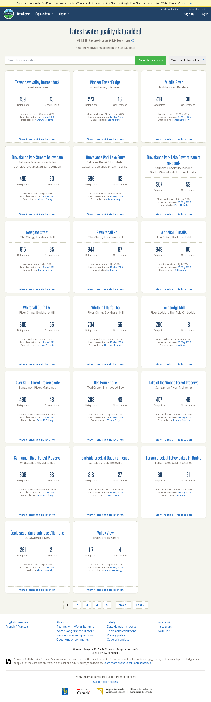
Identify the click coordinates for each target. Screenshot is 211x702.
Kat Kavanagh (45, 270)
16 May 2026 (48, 417)
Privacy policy (116, 635)
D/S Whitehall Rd (105, 232)
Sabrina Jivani (113, 119)
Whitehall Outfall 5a (105, 307)
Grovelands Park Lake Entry (105, 157)
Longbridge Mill (174, 307)
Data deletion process (121, 627)
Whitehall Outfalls (174, 232)
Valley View (105, 532)
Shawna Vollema (45, 119)
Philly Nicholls (181, 205)
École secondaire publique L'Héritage (37, 532)
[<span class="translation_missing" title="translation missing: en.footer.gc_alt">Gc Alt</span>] (83, 691)
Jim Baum (181, 495)
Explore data (44, 13)
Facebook (164, 622)
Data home (23, 13)
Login (204, 14)
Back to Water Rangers (171, 9)
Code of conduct (118, 639)
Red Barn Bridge (105, 382)
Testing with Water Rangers (75, 627)
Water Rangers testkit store (75, 631)
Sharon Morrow (181, 119)
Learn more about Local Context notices (127, 663)
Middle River (174, 82)
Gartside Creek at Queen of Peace (105, 457)
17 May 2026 (48, 117)
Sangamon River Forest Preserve (37, 457)
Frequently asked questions (74, 635)
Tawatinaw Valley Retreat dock (37, 82)
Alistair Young (45, 199)
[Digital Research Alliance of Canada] (124, 691)
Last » (140, 605)
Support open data (198, 9)
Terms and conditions (121, 631)
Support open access (105, 681)
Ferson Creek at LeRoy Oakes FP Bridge (173, 457)
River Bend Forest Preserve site (37, 382)
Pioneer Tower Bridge (105, 82)
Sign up (189, 14)
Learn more (187, 3)
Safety (111, 622)
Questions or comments (72, 639)
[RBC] (65, 691)
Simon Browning (113, 570)
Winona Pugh (113, 420)
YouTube (164, 631)
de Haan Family (45, 570)
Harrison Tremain (45, 345)
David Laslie (113, 495)
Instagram (165, 627)
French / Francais (17, 627)
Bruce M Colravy (45, 420)
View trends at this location (37, 139)
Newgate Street (37, 232)
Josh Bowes (181, 345)
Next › (123, 605)
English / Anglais (17, 622)
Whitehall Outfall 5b (37, 307)
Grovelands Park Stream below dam (37, 157)
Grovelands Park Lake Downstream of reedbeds (173, 160)
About (64, 13)
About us (62, 622)
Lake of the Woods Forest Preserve (174, 382)
